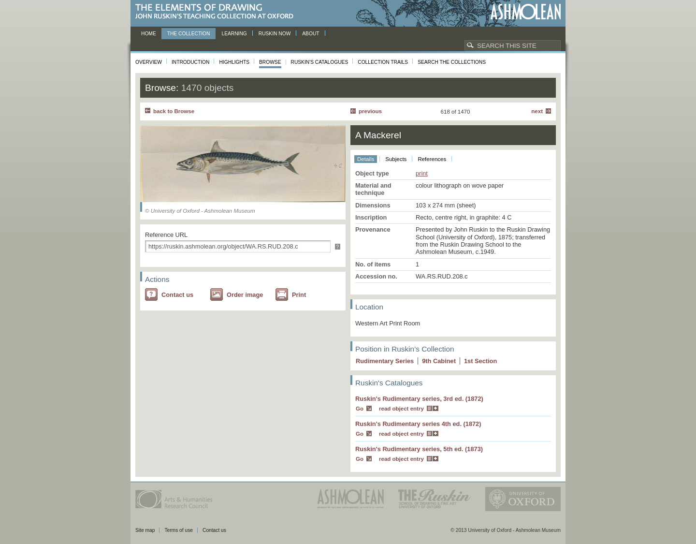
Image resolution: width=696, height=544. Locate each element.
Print (299, 294)
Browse (270, 62)
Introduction (190, 62)
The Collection (188, 33)
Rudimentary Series (385, 361)
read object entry (401, 409)
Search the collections (452, 62)
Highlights (234, 62)
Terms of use (178, 530)
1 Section (480, 361)
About (310, 33)
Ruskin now (275, 33)
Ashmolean (526, 12)
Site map (145, 530)
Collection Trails (383, 62)
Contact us (177, 294)
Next (537, 111)
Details (365, 159)
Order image (245, 294)
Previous (370, 111)
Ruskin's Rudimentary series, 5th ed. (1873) (419, 449)
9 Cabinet (439, 361)
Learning (233, 33)
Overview (148, 62)
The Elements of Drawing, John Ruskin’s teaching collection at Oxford (217, 12)
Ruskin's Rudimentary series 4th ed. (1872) (418, 423)
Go (359, 409)
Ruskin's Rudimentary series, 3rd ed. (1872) (419, 398)
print (422, 173)
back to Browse (173, 111)
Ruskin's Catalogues (319, 62)
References (432, 159)
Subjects (395, 159)
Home (148, 33)
